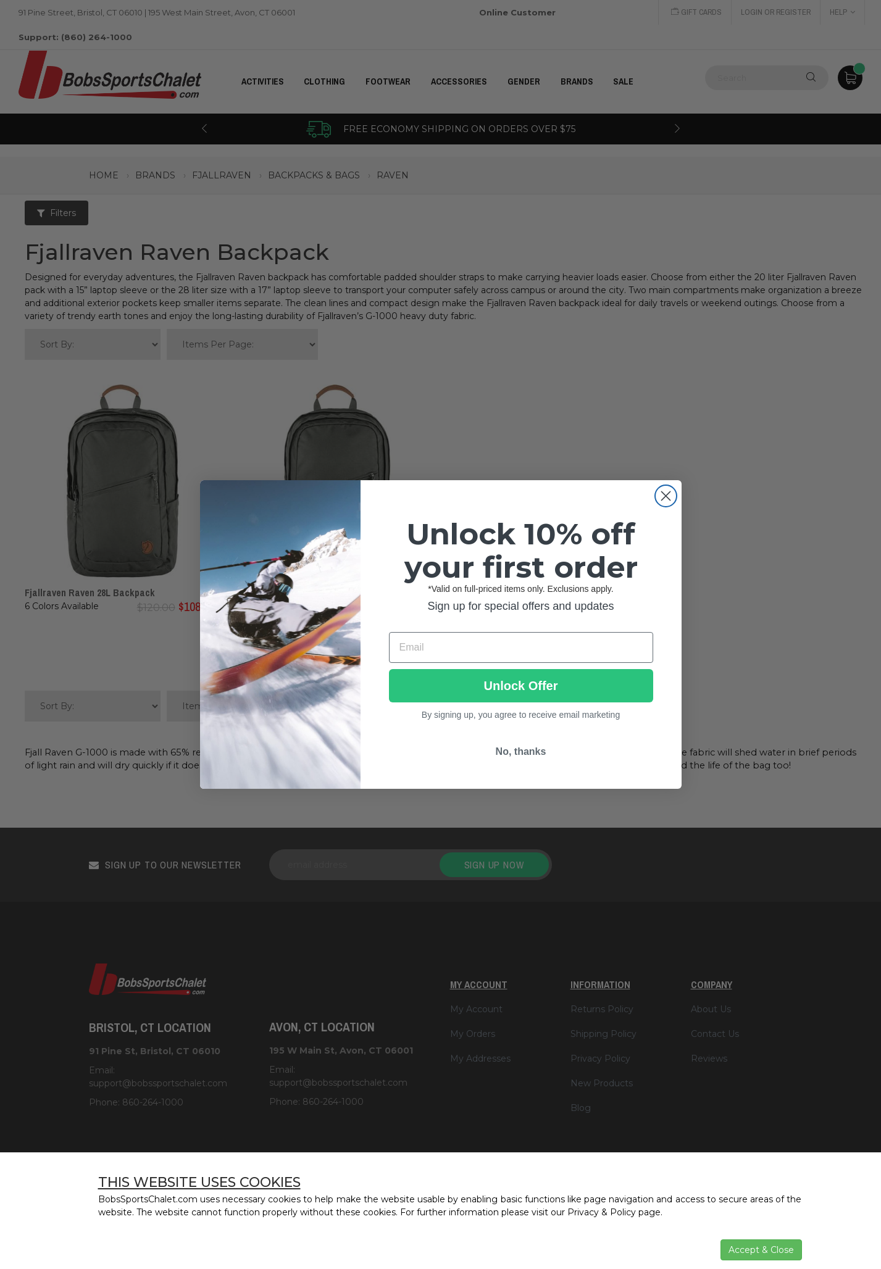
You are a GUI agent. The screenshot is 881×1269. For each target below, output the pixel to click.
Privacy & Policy (601, 1212)
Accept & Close (761, 1249)
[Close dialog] (666, 496)
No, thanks (521, 751)
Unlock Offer (520, 686)
